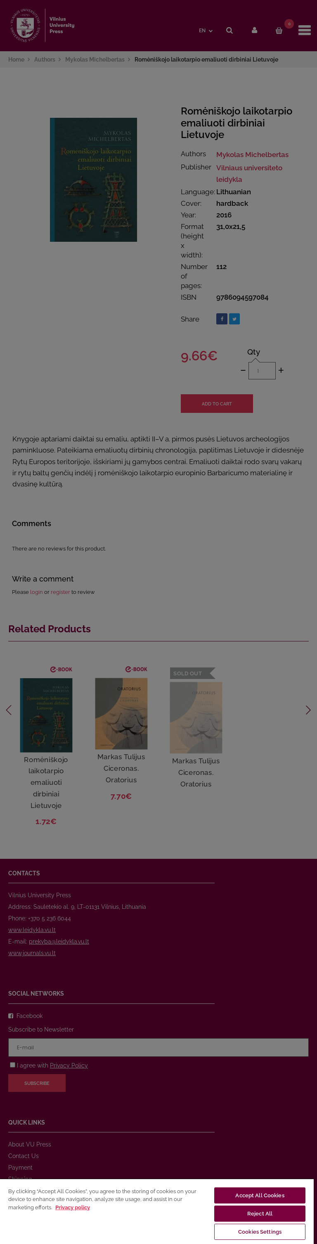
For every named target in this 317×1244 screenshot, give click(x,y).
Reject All (259, 1214)
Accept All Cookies (259, 1195)
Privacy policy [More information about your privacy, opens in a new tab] (72, 1207)
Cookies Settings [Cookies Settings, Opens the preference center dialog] (260, 1232)
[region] (157, 1211)
